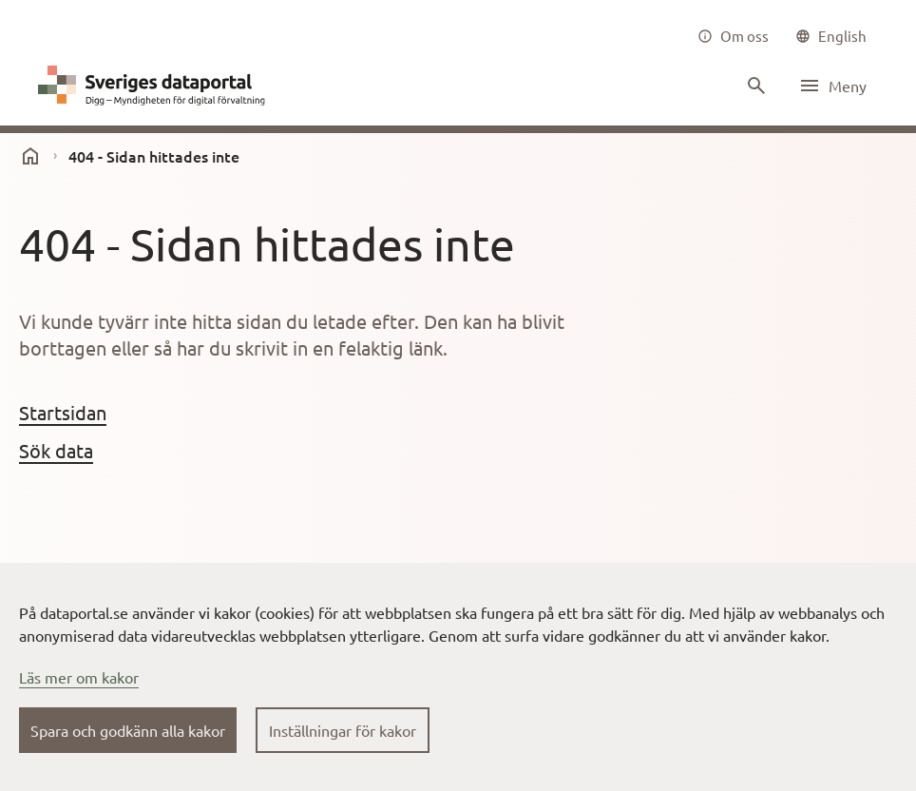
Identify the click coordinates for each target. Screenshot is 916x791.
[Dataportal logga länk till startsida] (156, 85)
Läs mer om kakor (79, 676)
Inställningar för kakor (342, 730)
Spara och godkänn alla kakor (127, 730)
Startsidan (62, 412)
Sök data (56, 450)
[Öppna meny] (832, 85)
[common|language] (831, 36)
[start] (30, 156)
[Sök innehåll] (754, 85)
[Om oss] (733, 36)
